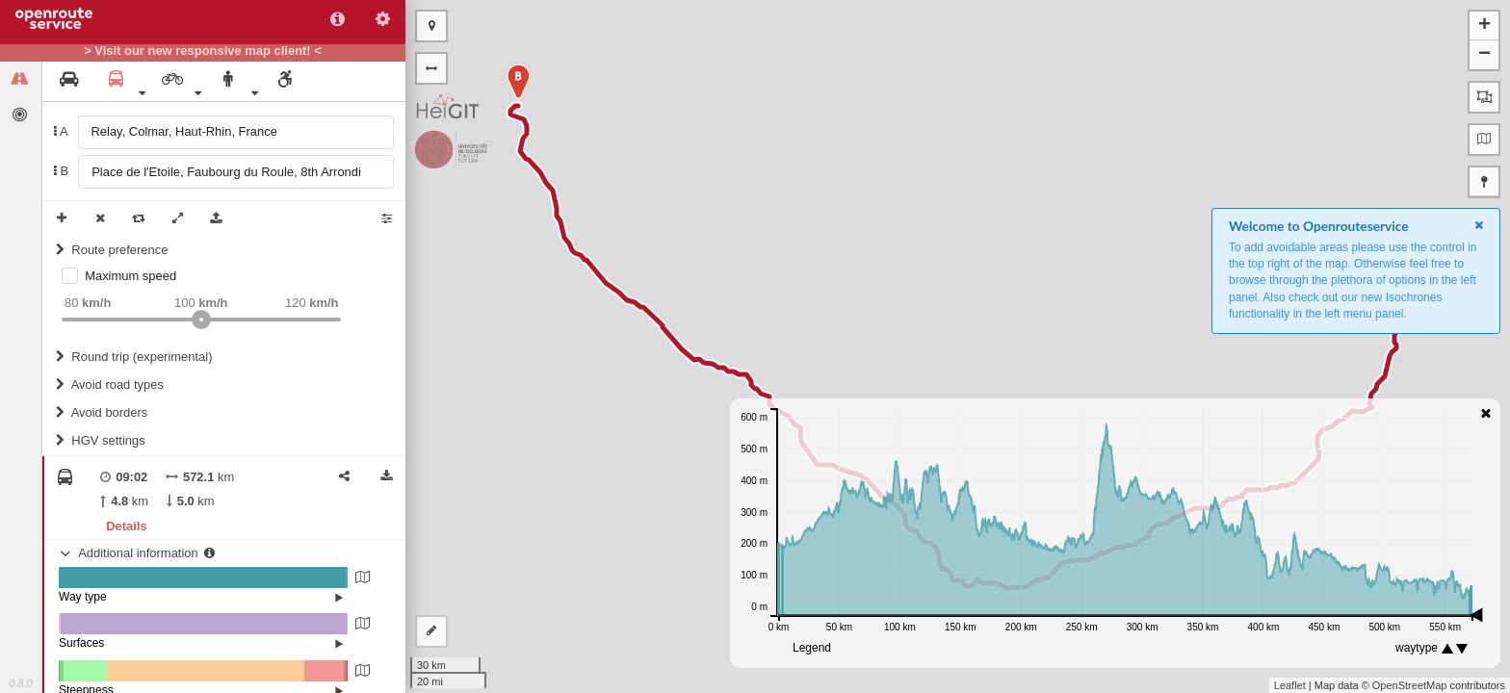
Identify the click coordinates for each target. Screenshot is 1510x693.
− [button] (1484, 54)
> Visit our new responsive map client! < (203, 51)
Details (126, 526)
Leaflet (1290, 685)
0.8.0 (20, 683)
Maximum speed (130, 276)
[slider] (201, 319)
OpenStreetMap (1409, 685)
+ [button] (1484, 26)
